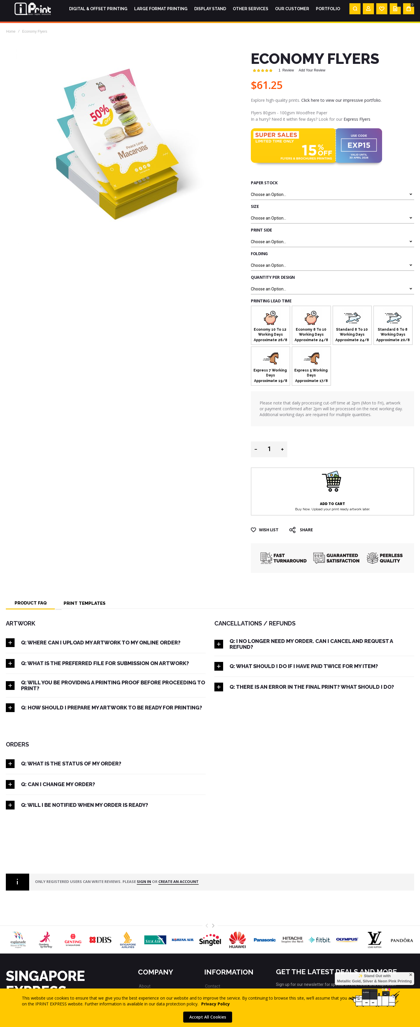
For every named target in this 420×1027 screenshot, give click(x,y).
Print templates (84, 602)
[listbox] (332, 193)
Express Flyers (357, 119)
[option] (270, 325)
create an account (178, 881)
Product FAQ (31, 602)
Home (10, 31)
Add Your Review (312, 70)
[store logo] (33, 11)
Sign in (144, 881)
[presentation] (213, 925)
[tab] (30, 602)
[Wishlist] (381, 10)
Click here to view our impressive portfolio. (341, 100)
